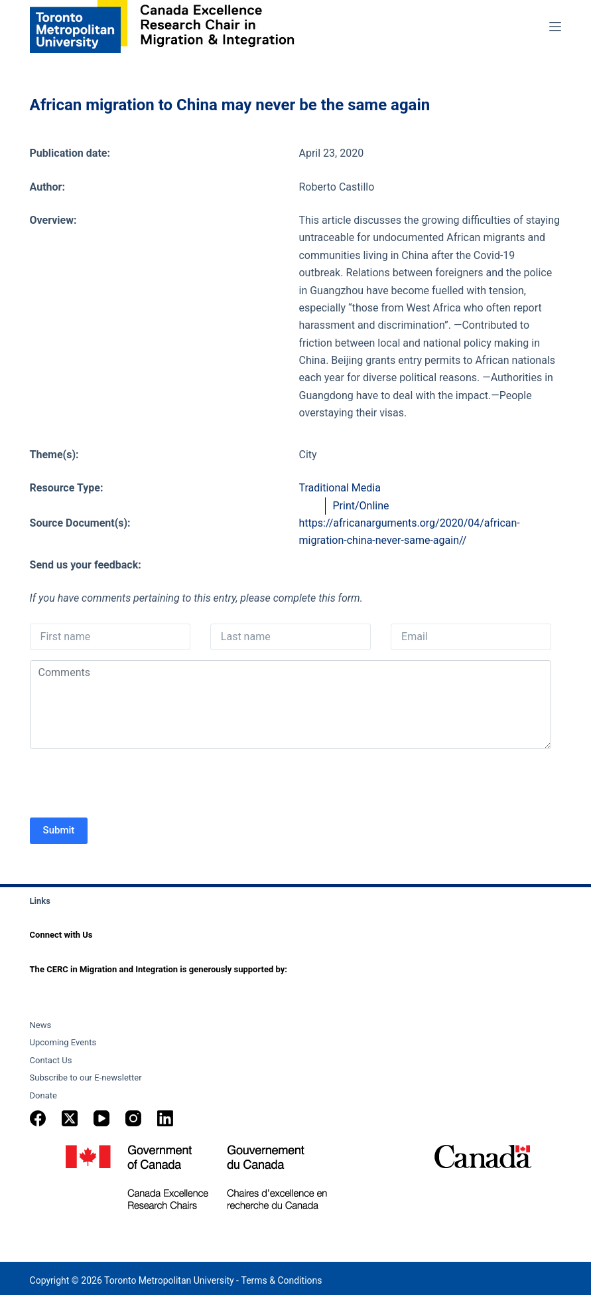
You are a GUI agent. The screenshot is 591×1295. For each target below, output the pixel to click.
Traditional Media (339, 487)
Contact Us (51, 1060)
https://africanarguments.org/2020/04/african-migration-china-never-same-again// (408, 532)
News (41, 1025)
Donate (43, 1095)
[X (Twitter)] (70, 1118)
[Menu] (555, 27)
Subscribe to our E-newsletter (86, 1077)
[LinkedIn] (165, 1118)
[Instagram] (133, 1118)
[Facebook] (38, 1118)
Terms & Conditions (281, 1280)
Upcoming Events (63, 1042)
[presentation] (130, 785)
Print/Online (360, 505)
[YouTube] (101, 1118)
